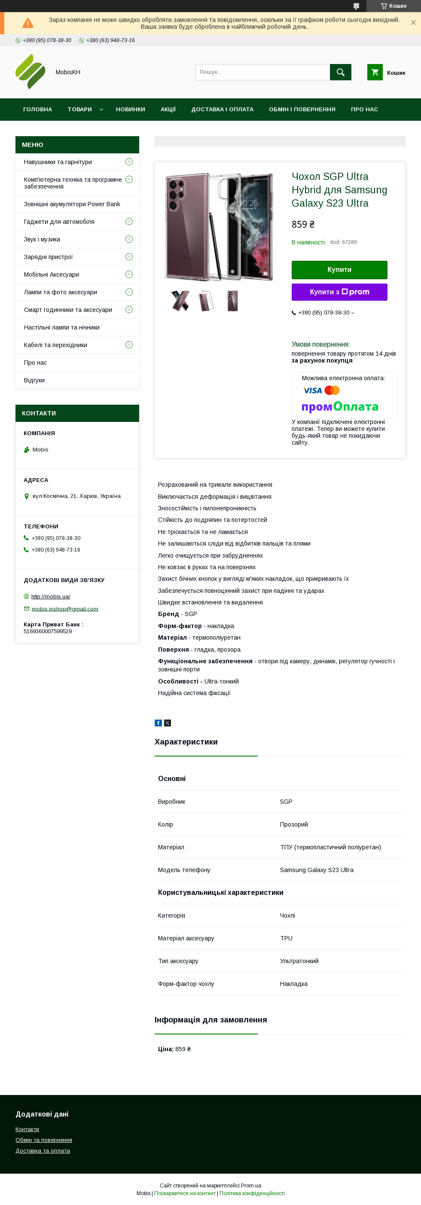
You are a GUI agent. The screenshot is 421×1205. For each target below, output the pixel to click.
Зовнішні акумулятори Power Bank (72, 204)
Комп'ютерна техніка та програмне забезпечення (73, 183)
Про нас (364, 109)
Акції (168, 109)
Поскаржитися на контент (185, 1193)
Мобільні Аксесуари (51, 274)
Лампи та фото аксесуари (60, 292)
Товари (79, 109)
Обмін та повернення (43, 1140)
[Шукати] (340, 72)
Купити (340, 269)
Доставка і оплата (222, 109)
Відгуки (83, 131)
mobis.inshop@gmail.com (65, 608)
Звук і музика (42, 239)
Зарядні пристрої (48, 256)
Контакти (39, 131)
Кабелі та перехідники (55, 345)
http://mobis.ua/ (50, 596)
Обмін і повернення (302, 109)
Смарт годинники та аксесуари (68, 309)
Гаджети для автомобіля (59, 221)
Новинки (130, 109)
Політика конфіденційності (252, 1193)
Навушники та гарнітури (58, 162)
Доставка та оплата (42, 1150)
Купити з (339, 292)
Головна (37, 109)
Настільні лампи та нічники (62, 327)
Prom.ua (251, 1186)
